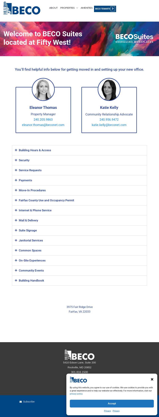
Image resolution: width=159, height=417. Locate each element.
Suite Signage (28, 230)
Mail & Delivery (28, 220)
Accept (112, 403)
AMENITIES (87, 7)
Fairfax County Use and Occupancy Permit (46, 200)
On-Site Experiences (32, 260)
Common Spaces (30, 250)
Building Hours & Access (35, 150)
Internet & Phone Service (35, 210)
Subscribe (29, 401)
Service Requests (30, 170)
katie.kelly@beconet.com (109, 125)
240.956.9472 (109, 119)
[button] (152, 379)
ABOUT (53, 7)
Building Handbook (31, 280)
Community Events (31, 270)
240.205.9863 (43, 119)
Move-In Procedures (32, 190)
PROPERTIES (67, 7)
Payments (25, 180)
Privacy (107, 411)
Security (24, 160)
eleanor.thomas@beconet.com (43, 125)
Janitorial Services (31, 240)
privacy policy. (76, 394)
